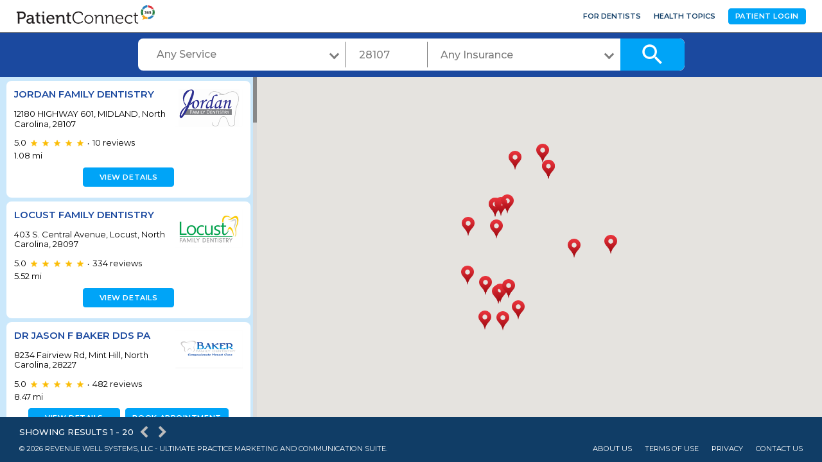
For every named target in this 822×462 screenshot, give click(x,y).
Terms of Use (672, 449)
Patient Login (767, 16)
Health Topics (684, 16)
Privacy (727, 449)
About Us (612, 449)
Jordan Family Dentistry (84, 94)
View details (127, 177)
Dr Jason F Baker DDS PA (82, 335)
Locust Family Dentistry (84, 215)
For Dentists (612, 16)
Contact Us (779, 449)
